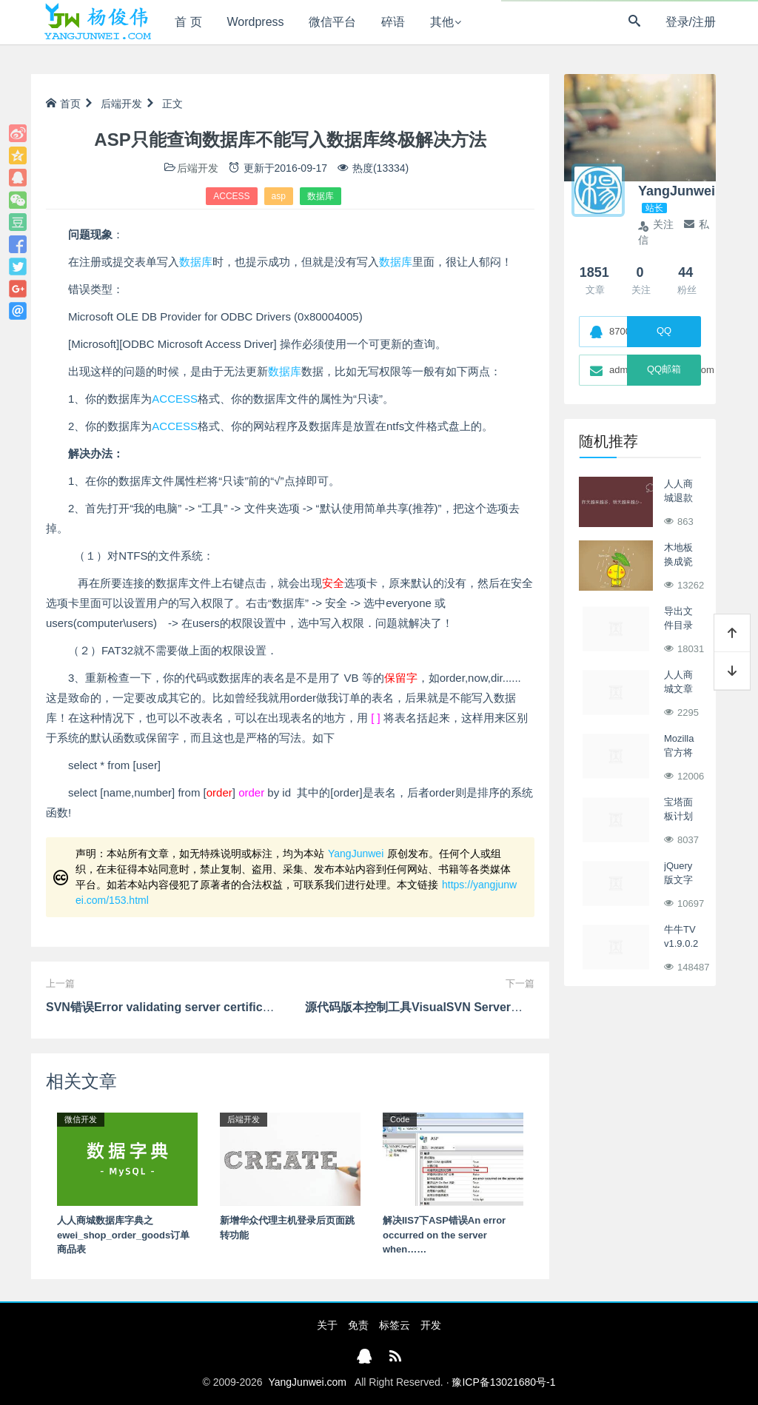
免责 (358, 1325)
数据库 (320, 196)
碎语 (393, 22)
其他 (442, 22)
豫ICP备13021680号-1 (503, 1382)
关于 (327, 1325)
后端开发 (121, 104)
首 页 (188, 22)
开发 (430, 1325)
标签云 (394, 1325)
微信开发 (80, 1119)
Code (399, 1119)
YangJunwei (355, 853)
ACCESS (231, 196)
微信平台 (332, 22)
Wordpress (255, 22)
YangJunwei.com (307, 1382)
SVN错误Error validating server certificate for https (188, 1007)
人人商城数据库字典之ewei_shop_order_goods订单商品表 (123, 1235)
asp (279, 196)
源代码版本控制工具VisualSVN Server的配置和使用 (443, 1007)
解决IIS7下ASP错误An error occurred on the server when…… (444, 1235)
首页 (63, 104)
